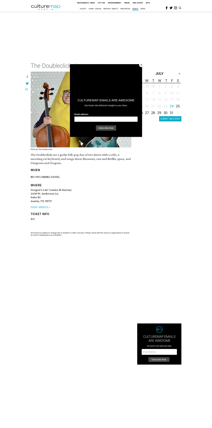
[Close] (141, 65)
